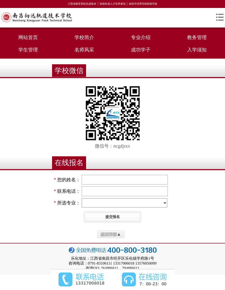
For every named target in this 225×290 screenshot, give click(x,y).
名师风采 (84, 49)
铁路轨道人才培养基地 (113, 3)
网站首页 (28, 37)
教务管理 (197, 37)
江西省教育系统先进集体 (82, 3)
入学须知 (197, 49)
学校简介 (84, 37)
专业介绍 (141, 37)
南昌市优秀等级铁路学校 (143, 3)
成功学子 (141, 49)
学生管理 (28, 49)
